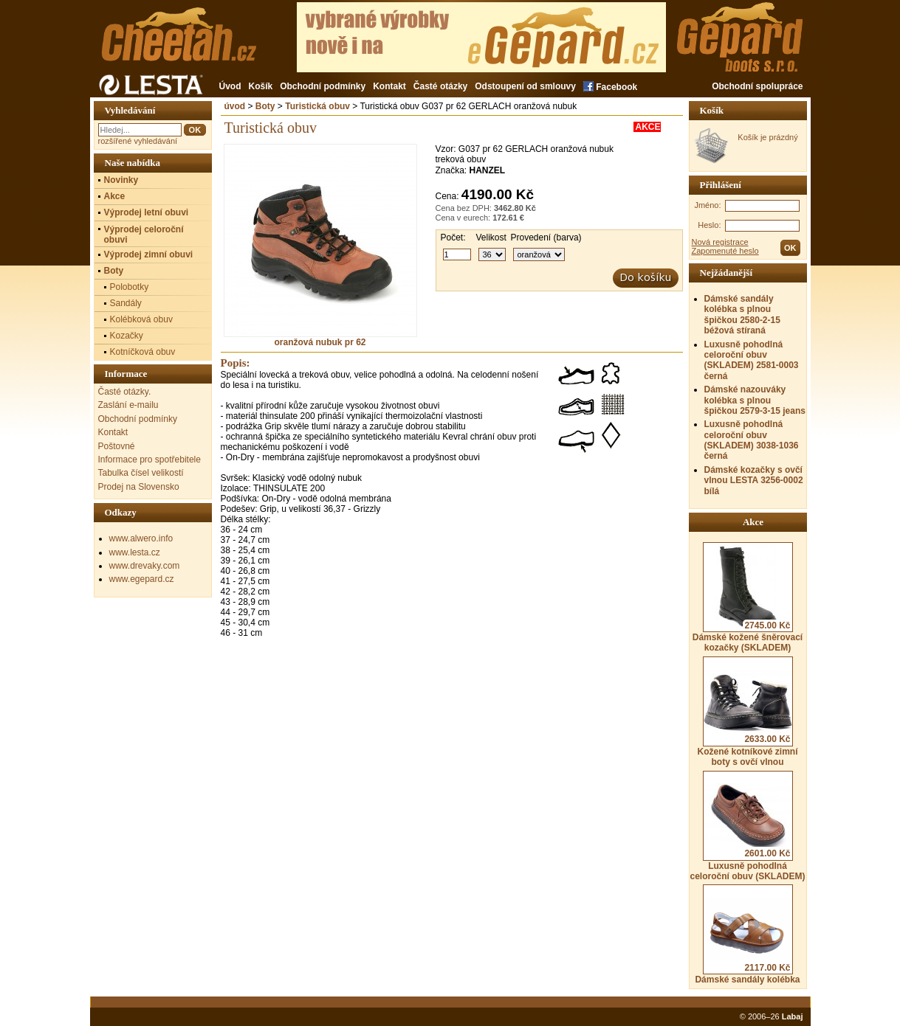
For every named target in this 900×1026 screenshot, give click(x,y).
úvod (235, 106)
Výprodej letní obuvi (146, 212)
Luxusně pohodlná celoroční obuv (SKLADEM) (747, 826)
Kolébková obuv (141, 319)
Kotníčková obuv (143, 351)
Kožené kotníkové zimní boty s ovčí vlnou (747, 711)
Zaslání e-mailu (128, 405)
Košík (261, 86)
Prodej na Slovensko (138, 487)
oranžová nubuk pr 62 (320, 338)
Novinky (121, 180)
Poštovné (116, 446)
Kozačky (126, 335)
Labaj (792, 1016)
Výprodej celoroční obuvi (144, 234)
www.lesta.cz (134, 552)
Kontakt (389, 86)
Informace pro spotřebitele (149, 459)
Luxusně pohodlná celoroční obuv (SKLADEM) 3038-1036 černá (751, 440)
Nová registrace (720, 242)
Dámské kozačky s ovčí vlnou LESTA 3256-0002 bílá (753, 480)
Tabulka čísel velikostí (141, 473)
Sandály (126, 303)
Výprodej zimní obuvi (148, 254)
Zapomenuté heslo (725, 250)
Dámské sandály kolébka (747, 934)
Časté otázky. (124, 392)
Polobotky (129, 287)
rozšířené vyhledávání (138, 140)
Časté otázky (440, 86)
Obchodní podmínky (322, 86)
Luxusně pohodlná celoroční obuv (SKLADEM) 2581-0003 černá (751, 360)
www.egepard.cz (141, 579)
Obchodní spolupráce (757, 86)
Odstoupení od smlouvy (525, 86)
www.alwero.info (141, 538)
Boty (265, 106)
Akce (115, 196)
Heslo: (709, 225)
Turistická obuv (317, 106)
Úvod (230, 86)
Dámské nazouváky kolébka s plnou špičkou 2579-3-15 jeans (754, 400)
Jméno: (707, 205)
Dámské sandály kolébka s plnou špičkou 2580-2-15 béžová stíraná (742, 315)
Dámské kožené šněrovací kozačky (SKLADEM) (748, 597)
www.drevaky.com (144, 566)
